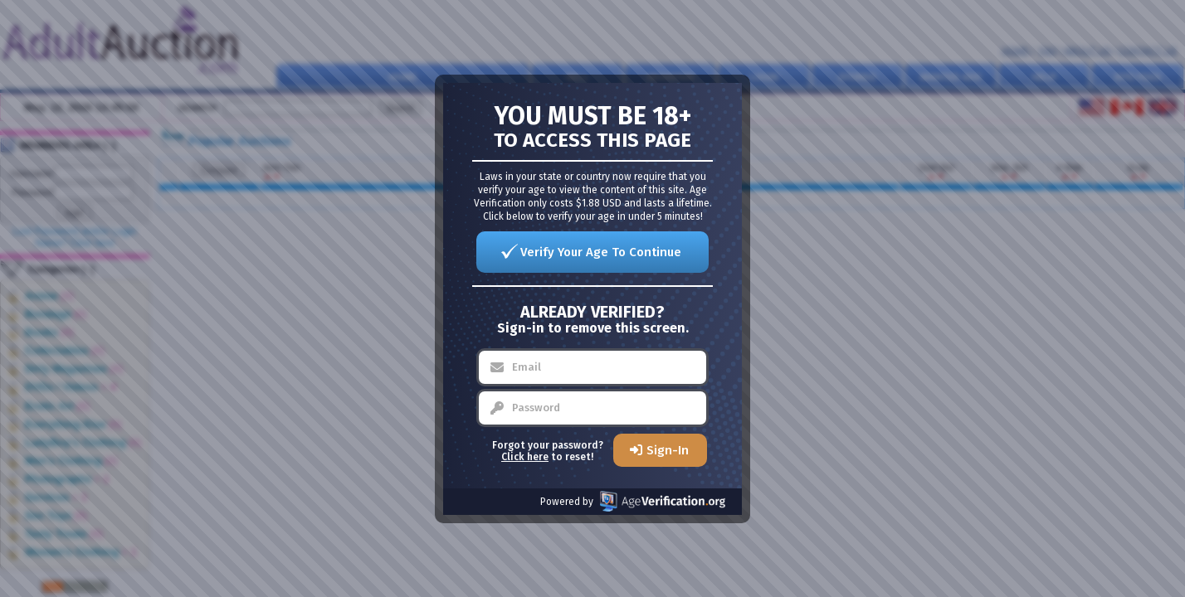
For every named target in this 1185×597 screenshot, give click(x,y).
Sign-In (667, 450)
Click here (525, 457)
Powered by (632, 501)
